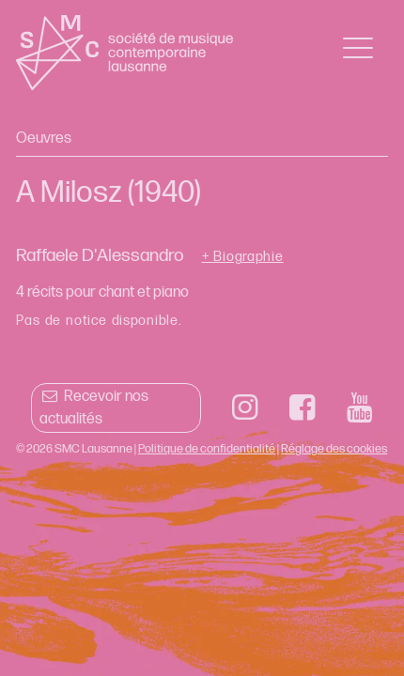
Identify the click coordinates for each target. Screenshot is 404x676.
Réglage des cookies (334, 448)
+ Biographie (243, 257)
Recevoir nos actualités (93, 408)
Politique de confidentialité (206, 448)
